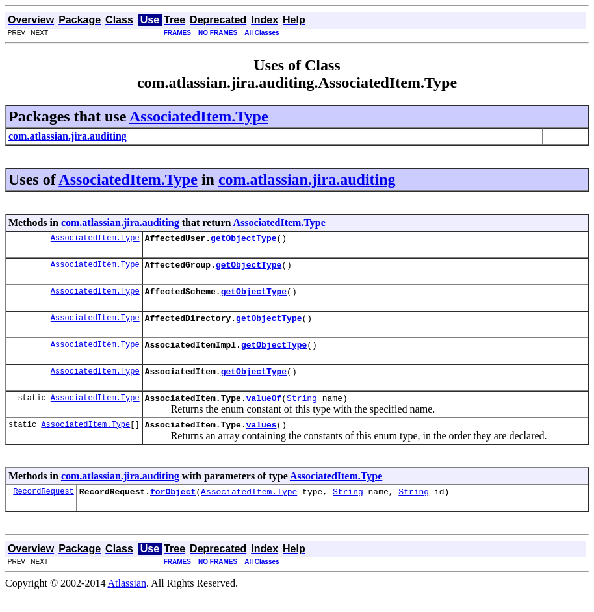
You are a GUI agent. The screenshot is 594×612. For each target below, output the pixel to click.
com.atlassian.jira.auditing (307, 179)
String (302, 411)
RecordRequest (43, 508)
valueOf (264, 411)
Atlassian (127, 600)
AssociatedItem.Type (198, 116)
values (261, 440)
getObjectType (243, 240)
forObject (173, 509)
